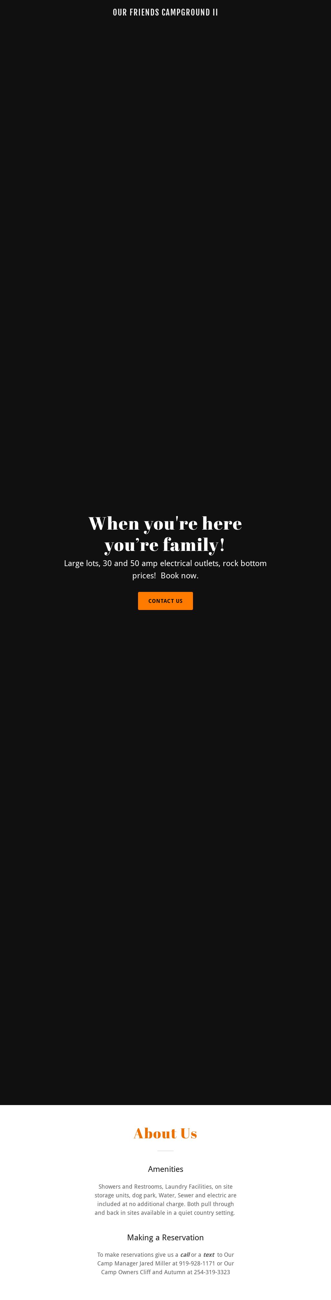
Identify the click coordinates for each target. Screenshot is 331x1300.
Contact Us (165, 601)
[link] (165, 13)
